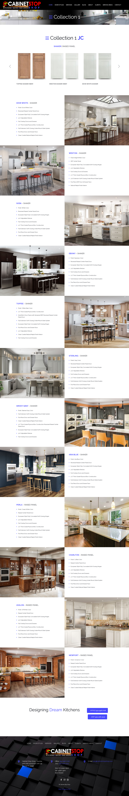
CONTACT (118, 5)
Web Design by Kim (64, 789)
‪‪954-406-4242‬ (64, 763)
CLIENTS (99, 5)
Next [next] (118, 66)
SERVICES (74, 5)
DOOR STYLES (64, 5)
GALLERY (81, 5)
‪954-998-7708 (65, 761)
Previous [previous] (10, 66)
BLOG (88, 5)
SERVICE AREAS (109, 5)
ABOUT (93, 5)
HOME (57, 5)
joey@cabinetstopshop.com (103, 761)
